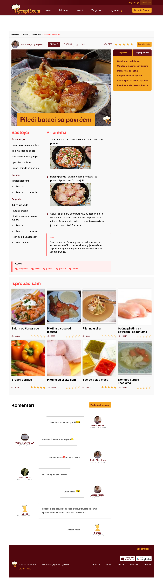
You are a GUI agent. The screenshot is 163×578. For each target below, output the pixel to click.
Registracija (134, 3)
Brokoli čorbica (28, 364)
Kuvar (48, 10)
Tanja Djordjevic (35, 44)
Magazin (96, 10)
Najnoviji (123, 52)
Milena (25, 514)
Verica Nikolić (97, 425)
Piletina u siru (99, 313)
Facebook (96, 565)
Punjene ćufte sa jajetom (129, 75)
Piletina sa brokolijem (64, 364)
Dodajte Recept (142, 10)
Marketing (59, 565)
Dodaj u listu (144, 44)
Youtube (120, 565)
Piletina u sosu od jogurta (64, 313)
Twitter (109, 565)
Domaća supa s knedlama (135, 364)
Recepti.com (26, 9)
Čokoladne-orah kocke (128, 61)
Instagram (134, 565)
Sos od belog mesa (99, 364)
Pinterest (148, 565)
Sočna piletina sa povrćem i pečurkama (135, 313)
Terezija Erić (25, 477)
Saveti (79, 10)
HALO (28, 569)
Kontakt (67, 565)
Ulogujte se (147, 3)
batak (75, 269)
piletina (62, 269)
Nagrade (114, 10)
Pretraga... (126, 10)
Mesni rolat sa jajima (127, 70)
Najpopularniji (142, 52)
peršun (49, 269)
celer (37, 269)
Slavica (97, 533)
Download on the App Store (127, 559)
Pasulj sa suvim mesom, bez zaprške (132, 85)
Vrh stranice (143, 549)
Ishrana (63, 10)
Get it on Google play (144, 559)
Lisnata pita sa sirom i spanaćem (132, 80)
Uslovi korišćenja (47, 565)
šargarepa (23, 269)
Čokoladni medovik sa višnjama (132, 66)
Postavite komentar (100, 405)
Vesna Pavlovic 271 (24, 443)
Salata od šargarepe (28, 313)
